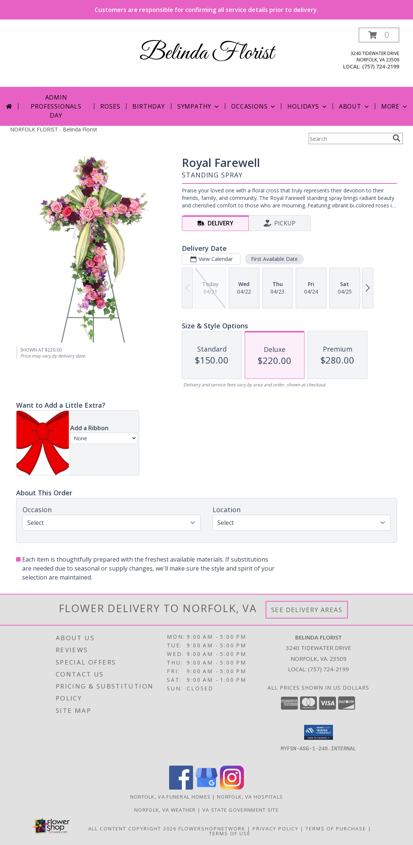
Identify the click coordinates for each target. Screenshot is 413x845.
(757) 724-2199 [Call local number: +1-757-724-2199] (380, 66)
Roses (110, 106)
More (395, 106)
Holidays (307, 106)
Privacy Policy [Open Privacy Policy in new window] (276, 828)
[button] (379, 35)
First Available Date (274, 258)
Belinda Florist (207, 53)
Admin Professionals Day (56, 106)
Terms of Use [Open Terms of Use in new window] (230, 833)
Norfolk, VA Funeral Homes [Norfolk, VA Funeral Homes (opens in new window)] (170, 796)
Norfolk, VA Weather (165, 809)
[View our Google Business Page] (206, 787)
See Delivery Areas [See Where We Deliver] (307, 609)
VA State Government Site (240, 809)
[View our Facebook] (181, 787)
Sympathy (198, 106)
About (354, 106)
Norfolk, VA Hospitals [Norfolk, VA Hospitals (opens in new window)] (250, 796)
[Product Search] (349, 138)
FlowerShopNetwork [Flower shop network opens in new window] (211, 828)
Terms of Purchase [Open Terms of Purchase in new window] (336, 828)
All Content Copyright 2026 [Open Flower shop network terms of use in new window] (132, 828)
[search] (397, 138)
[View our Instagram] (232, 787)
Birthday (148, 106)
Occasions (253, 106)
